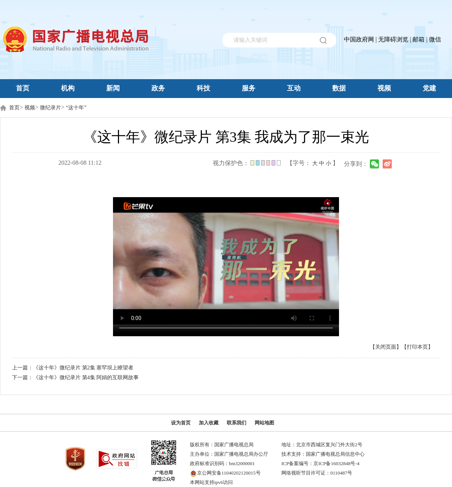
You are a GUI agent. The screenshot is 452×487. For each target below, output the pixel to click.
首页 (22, 88)
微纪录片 (50, 107)
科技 (203, 88)
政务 (158, 88)
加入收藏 (208, 423)
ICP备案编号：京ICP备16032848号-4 (320, 463)
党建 (429, 88)
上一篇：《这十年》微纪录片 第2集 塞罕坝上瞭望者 (72, 368)
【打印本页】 (417, 347)
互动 (294, 88)
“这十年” (76, 107)
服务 (248, 88)
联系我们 (236, 423)
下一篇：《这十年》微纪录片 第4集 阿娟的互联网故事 (75, 377)
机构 (68, 88)
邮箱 (418, 39)
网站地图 (264, 423)
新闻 (113, 88)
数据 (339, 88)
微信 (435, 39)
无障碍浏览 (393, 39)
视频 (384, 88)
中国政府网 (359, 39)
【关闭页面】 (386, 347)
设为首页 (181, 423)
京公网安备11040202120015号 (229, 473)
